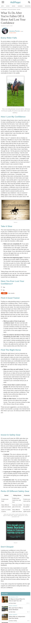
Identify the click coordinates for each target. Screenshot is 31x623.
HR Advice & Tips (13, 597)
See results (11, 293)
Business (20, 6)
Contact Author (12, 32)
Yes (4, 287)
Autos (7, 6)
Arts (2, 6)
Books (13, 6)
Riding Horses (13, 605)
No (4, 290)
